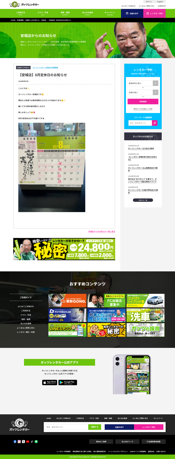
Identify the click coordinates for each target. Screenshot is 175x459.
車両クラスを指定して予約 (143, 109)
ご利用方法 (20, 13)
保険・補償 (65, 13)
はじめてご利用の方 (128, 6)
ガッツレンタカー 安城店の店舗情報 (45, 67)
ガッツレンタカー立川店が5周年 (141, 148)
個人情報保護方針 (99, 451)
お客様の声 (162, 6)
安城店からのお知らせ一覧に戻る (101, 231)
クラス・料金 (43, 13)
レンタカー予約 (154, 13)
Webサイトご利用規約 (138, 451)
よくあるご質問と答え (146, 6)
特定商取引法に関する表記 (82, 451)
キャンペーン (110, 13)
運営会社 (151, 451)
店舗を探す (132, 13)
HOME (49, 418)
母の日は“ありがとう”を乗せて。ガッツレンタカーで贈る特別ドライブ (142, 180)
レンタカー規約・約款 (26, 332)
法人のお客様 (87, 13)
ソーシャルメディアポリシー (118, 451)
